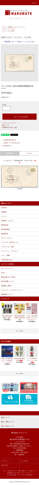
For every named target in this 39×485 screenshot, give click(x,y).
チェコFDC (11, 31)
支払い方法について (12, 470)
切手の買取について (7, 281)
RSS (28, 475)
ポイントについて (7, 268)
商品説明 (9, 153)
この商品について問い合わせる (10, 143)
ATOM (30, 475)
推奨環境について (7, 294)
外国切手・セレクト (13, 27)
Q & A (3, 273)
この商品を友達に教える (8, 140)
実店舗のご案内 (6, 286)
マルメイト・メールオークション (12, 290)
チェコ (23, 27)
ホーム (4, 27)
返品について (6, 125)
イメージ (29, 153)
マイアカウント (5, 461)
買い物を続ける (5, 145)
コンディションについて (9, 123)
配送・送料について (23, 470)
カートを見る (24, 461)
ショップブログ (21, 475)
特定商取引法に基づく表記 (9, 127)
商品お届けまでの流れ (8, 277)
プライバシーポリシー (26, 472)
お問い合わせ (4, 465)
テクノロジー (11, 29)
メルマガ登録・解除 (11, 475)
